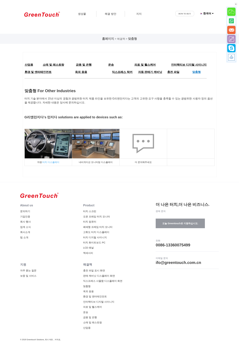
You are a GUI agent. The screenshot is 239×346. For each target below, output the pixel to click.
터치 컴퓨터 (89, 221)
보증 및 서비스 (28, 275)
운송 (85, 312)
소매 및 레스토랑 (92, 322)
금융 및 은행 (90, 317)
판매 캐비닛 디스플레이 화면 (99, 275)
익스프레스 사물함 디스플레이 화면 (103, 280)
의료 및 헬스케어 (92, 306)
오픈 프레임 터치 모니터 (96, 216)
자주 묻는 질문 (28, 270)
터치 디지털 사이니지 (95, 237)
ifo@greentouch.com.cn (178, 262)
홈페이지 (108, 38)
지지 (139, 13)
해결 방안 (110, 13)
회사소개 (25, 232)
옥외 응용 (88, 291)
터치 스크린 (89, 211)
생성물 (82, 13)
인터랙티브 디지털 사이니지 (98, 301)
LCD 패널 (88, 247)
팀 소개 (24, 237)
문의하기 (25, 211)
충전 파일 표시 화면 (94, 270)
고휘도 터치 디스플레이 (96, 232)
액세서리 (88, 253)
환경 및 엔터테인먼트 (95, 296)
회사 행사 (25, 221)
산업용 (87, 327)
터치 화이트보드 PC (94, 242)
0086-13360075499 (173, 245)
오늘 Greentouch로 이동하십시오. (180, 223)
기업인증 (25, 216)
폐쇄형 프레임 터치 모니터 (98, 227)
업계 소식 (25, 227)
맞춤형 (132, 38)
